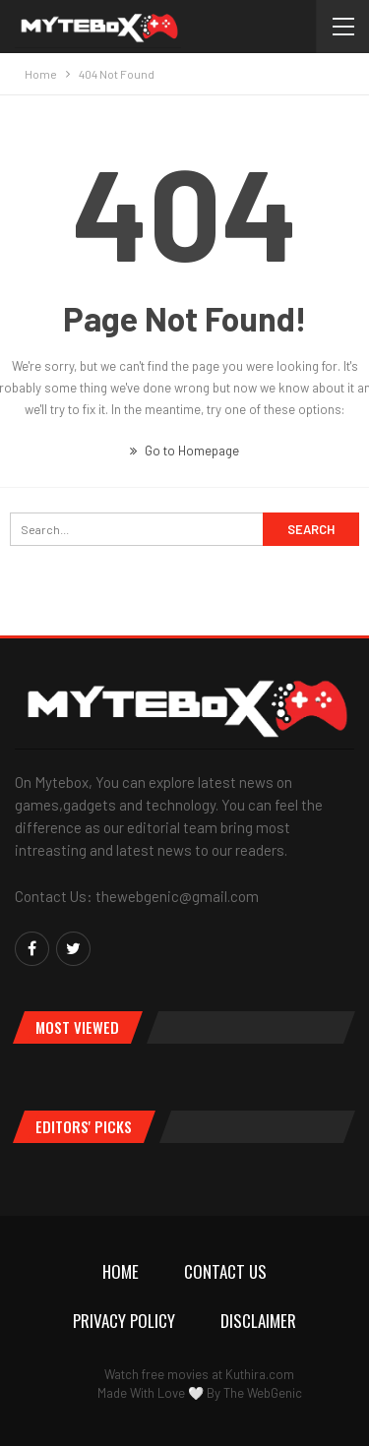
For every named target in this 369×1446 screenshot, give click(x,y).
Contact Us (225, 1271)
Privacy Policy (124, 1320)
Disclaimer (258, 1320)
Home (120, 1271)
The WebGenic (262, 1393)
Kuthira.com (259, 1374)
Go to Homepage (184, 450)
